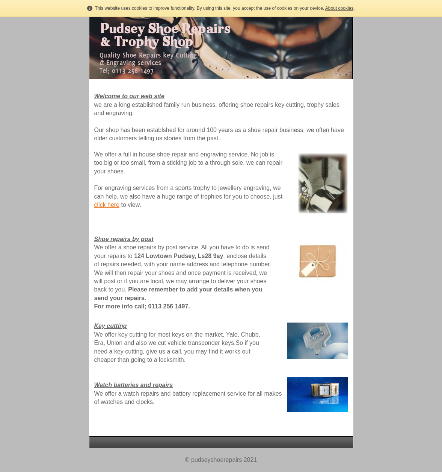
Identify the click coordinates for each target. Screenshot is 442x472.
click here (107, 205)
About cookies (339, 8)
